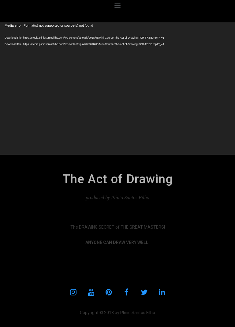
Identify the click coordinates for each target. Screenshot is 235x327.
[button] (118, 5)
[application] (117, 88)
